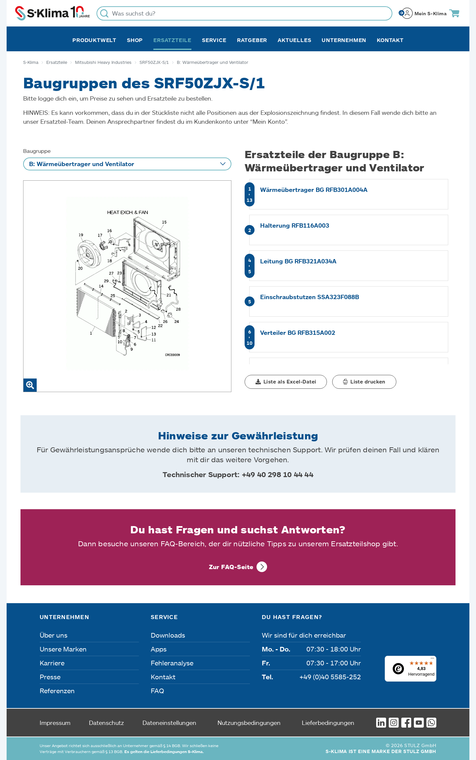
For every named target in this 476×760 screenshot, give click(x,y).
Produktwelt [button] (94, 40)
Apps (159, 649)
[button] (286, 382)
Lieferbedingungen (328, 722)
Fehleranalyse (172, 663)
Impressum (55, 722)
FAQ (157, 690)
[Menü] (432, 660)
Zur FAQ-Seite (231, 566)
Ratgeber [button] (252, 40)
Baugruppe (37, 151)
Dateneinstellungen (169, 722)
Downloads (168, 635)
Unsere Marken (63, 649)
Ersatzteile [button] (172, 40)
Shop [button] (135, 40)
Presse (50, 677)
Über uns (53, 635)
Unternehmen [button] (344, 40)
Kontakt (390, 40)
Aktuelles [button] (294, 40)
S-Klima (30, 62)
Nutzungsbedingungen (249, 722)
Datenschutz (106, 722)
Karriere (52, 663)
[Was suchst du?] (244, 13)
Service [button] (214, 40)
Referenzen (57, 690)
